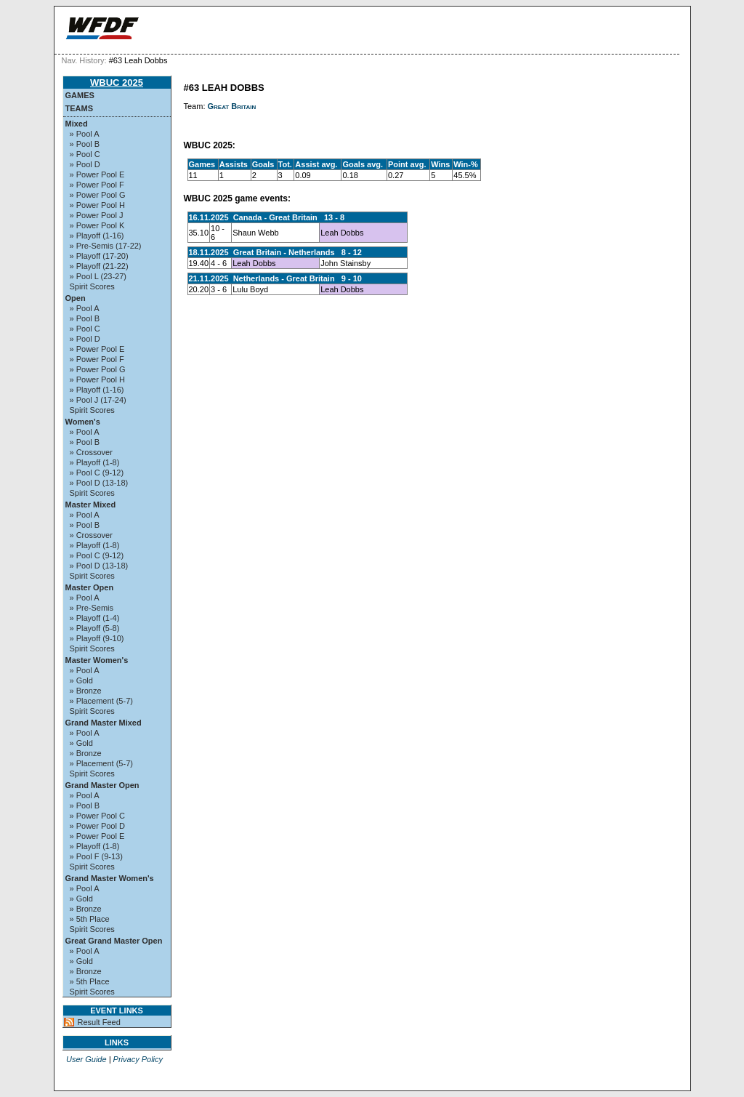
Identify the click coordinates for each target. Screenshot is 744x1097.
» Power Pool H (97, 205)
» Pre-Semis (92, 607)
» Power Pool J (97, 215)
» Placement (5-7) (101, 700)
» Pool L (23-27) (98, 276)
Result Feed (99, 1022)
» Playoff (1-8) (95, 462)
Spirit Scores (92, 286)
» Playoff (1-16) (97, 235)
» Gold (81, 680)
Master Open (89, 587)
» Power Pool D (97, 825)
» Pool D (85, 164)
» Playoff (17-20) (99, 256)
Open (75, 298)
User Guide (86, 1059)
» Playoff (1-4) (95, 618)
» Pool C (85, 154)
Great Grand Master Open (114, 940)
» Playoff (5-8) (95, 628)
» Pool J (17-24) (98, 399)
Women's (82, 421)
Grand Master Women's (109, 878)
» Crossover (91, 452)
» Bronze (86, 690)
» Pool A (85, 133)
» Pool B (85, 144)
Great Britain (232, 106)
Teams (79, 108)
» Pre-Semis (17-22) (106, 245)
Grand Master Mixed (103, 722)
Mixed (76, 123)
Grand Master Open (102, 785)
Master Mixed (90, 504)
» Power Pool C (97, 815)
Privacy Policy (138, 1059)
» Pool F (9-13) (96, 856)
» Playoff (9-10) (97, 638)
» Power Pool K (97, 225)
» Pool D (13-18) (99, 482)
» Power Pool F (97, 184)
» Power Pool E (97, 174)
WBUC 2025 (116, 82)
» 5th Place (90, 919)
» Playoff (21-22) (99, 266)
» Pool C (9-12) (97, 472)
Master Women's (97, 660)
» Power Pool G (98, 194)
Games (79, 95)
